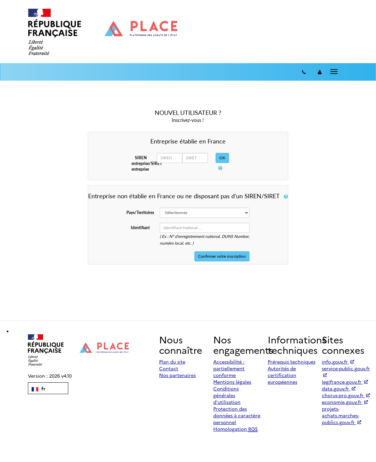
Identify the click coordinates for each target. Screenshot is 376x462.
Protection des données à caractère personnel (236, 415)
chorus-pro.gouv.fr (346, 395)
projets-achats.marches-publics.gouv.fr (341, 415)
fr (38, 388)
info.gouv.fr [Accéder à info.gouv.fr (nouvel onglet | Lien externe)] (338, 361)
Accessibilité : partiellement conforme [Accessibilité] (229, 368)
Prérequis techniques (291, 361)
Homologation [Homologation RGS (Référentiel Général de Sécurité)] (235, 428)
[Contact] (304, 72)
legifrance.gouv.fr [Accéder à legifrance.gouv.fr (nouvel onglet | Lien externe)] (345, 381)
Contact (168, 368)
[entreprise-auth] (320, 72)
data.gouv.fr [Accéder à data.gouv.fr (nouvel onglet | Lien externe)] (338, 388)
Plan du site (172, 361)
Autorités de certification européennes (282, 375)
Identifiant (140, 227)
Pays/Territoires (140, 212)
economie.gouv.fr (345, 401)
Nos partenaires (177, 375)
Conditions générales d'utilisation (226, 395)
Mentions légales (232, 381)
